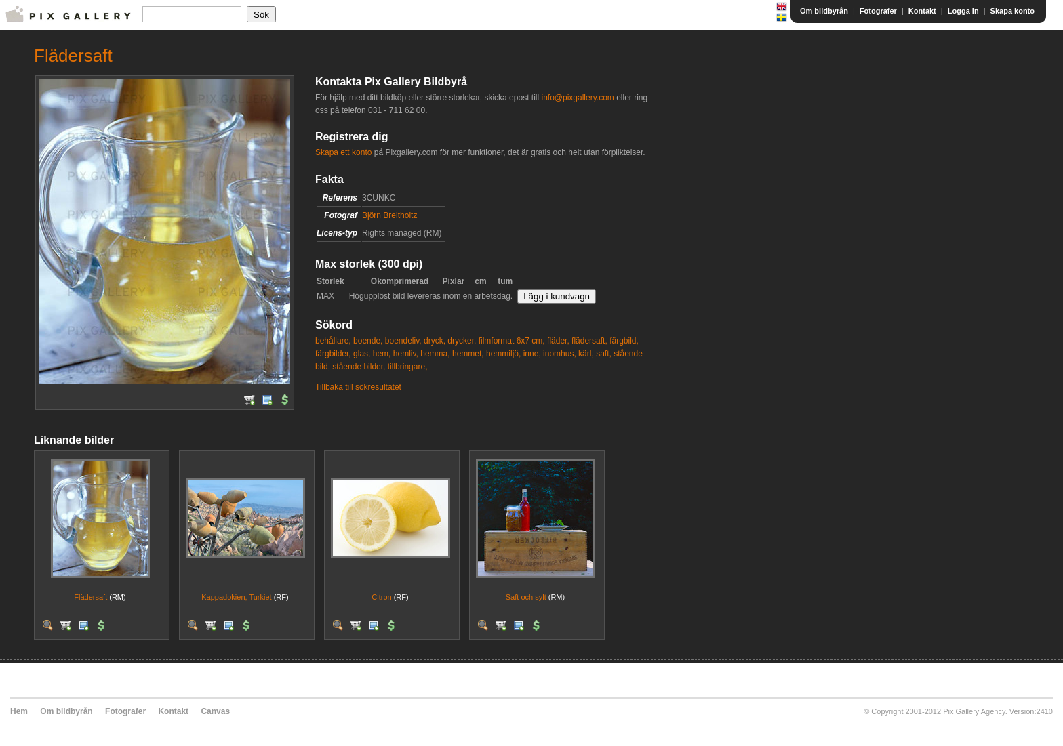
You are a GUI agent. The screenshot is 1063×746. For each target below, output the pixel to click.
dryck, (434, 341)
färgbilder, (333, 353)
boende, (367, 341)
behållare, (333, 341)
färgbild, (624, 341)
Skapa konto (1012, 11)
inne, (532, 353)
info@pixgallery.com (577, 97)
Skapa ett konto (343, 152)
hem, (382, 353)
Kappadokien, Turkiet (236, 597)
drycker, (461, 341)
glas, (361, 353)
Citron (381, 597)
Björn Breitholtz (389, 215)
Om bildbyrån (824, 11)
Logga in (963, 11)
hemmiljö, (503, 353)
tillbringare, (408, 366)
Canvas (215, 711)
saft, (603, 353)
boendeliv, (403, 341)
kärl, (586, 353)
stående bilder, (358, 366)
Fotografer (878, 11)
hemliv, (405, 353)
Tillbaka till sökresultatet (358, 387)
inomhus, (559, 353)
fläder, (558, 341)
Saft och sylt (526, 597)
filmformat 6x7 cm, (512, 341)
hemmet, (468, 353)
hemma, (434, 353)
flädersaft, (589, 341)
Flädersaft (90, 597)
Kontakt (922, 11)
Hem (19, 711)
